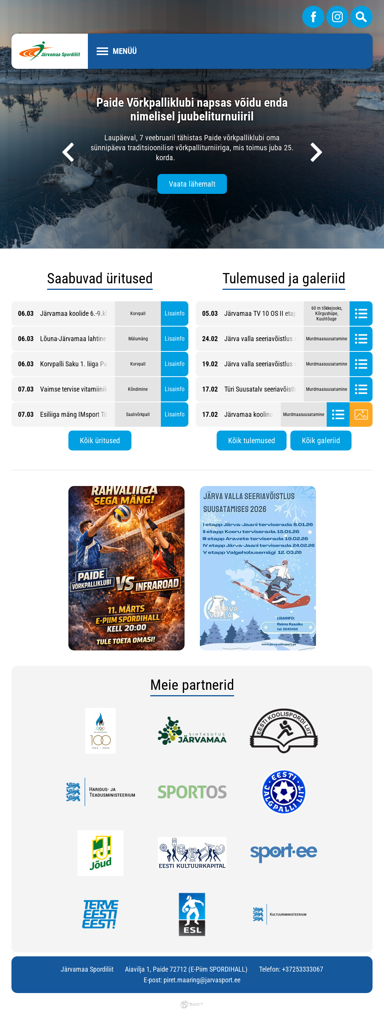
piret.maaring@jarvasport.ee (202, 980)
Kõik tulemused (251, 440)
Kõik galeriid (321, 440)
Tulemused (361, 313)
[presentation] (68, 152)
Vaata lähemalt (192, 184)
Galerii (361, 414)
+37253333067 (302, 969)
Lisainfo (175, 313)
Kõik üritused (100, 440)
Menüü (125, 51)
